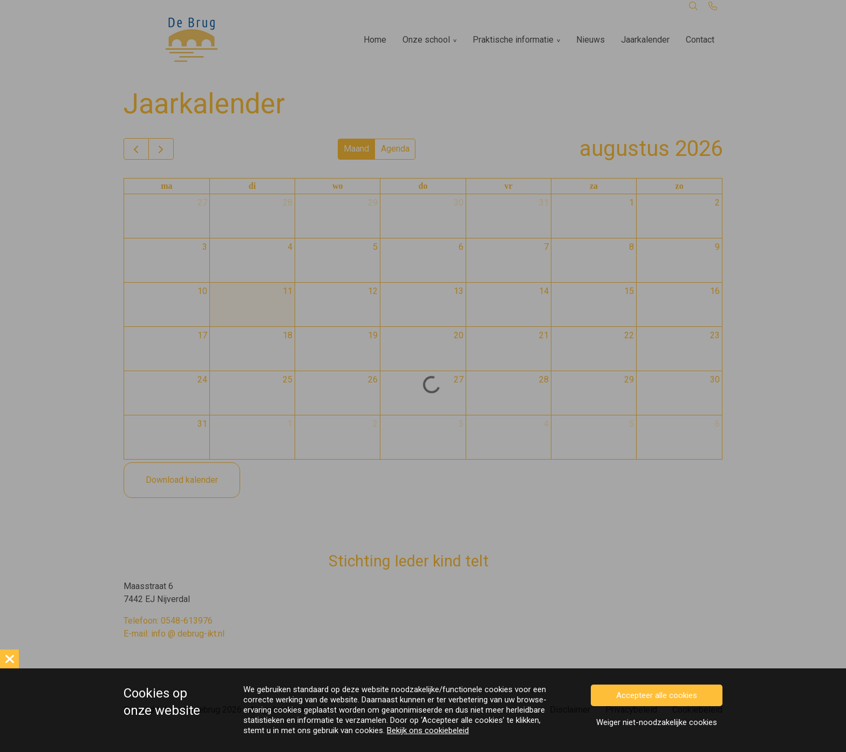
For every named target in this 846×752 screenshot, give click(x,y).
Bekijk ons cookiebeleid (428, 730)
